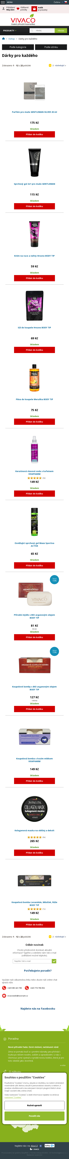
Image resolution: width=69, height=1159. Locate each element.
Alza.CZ (34, 1145)
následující (59, 65)
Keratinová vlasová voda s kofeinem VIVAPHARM (34, 472)
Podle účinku (51, 47)
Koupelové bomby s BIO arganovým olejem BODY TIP (34, 688)
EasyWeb (25, 1153)
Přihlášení (10, 8)
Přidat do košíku (34, 134)
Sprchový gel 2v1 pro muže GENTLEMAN (34, 184)
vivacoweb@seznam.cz (17, 995)
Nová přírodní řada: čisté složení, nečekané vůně (33, 1047)
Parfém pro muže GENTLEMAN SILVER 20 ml (34, 112)
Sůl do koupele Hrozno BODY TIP (34, 327)
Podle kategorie (18, 47)
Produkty (8, 30)
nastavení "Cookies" (12, 1097)
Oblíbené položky (24, 8)
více (64, 1065)
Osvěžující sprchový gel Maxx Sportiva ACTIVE (34, 544)
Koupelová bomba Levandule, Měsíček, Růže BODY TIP (34, 903)
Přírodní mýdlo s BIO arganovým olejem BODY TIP (34, 616)
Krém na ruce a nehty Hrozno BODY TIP (34, 255)
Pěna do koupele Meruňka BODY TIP (34, 399)
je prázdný (42, 8)
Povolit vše (34, 1116)
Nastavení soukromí (34, 1155)
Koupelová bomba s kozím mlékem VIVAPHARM (34, 760)
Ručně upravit (34, 1105)
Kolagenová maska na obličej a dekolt (34, 830)
